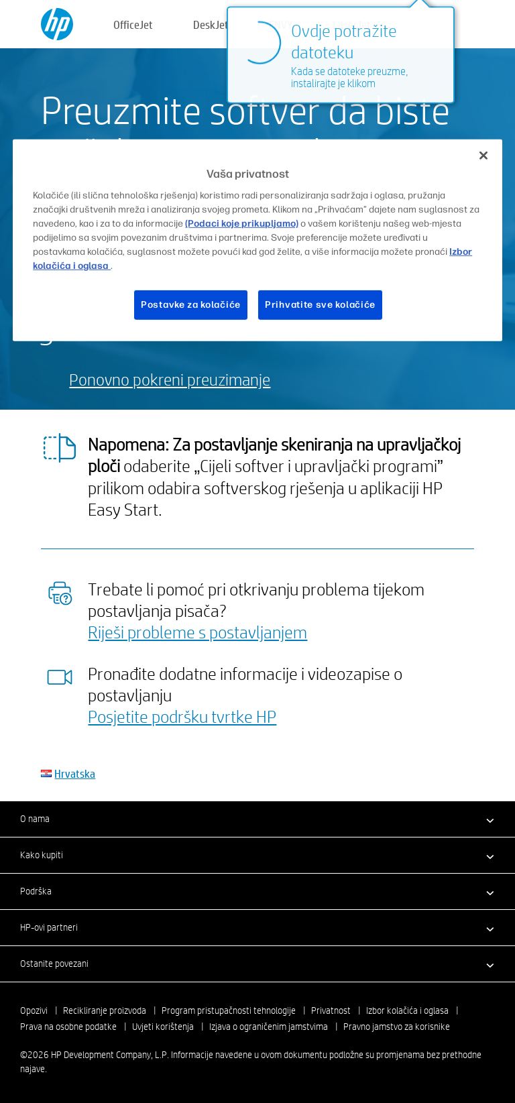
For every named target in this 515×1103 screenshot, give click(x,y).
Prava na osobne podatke (68, 1027)
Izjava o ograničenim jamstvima (268, 1027)
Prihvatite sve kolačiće (320, 304)
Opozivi (34, 1010)
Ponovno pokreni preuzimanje (169, 379)
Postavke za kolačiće (191, 304)
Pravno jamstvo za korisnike (396, 1027)
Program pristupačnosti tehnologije (229, 1010)
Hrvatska (74, 773)
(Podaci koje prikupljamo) (241, 223)
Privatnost (331, 1010)
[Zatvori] (483, 155)
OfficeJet (133, 24)
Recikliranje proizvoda (104, 1010)
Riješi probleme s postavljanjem (197, 631)
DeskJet (211, 24)
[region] (257, 240)
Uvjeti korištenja (163, 1027)
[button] (257, 819)
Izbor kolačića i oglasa (407, 1010)
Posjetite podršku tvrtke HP (182, 716)
